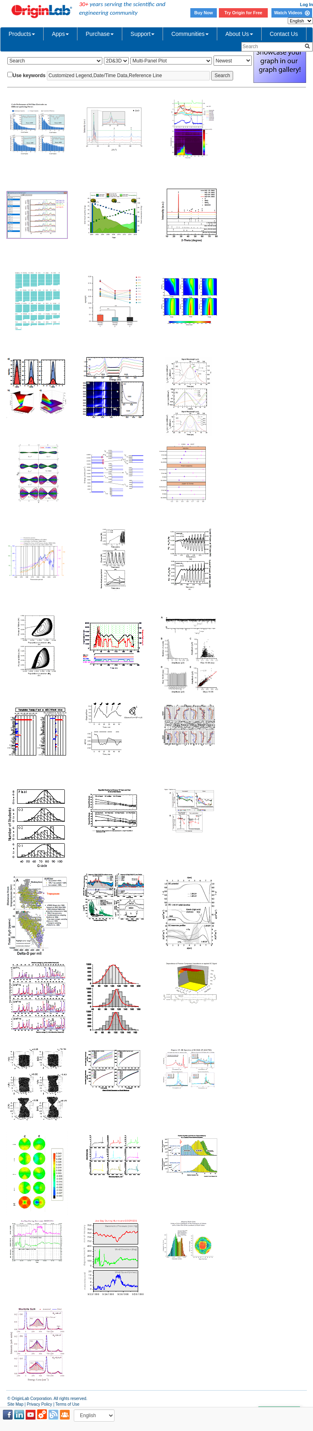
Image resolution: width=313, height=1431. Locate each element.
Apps (60, 34)
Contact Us (284, 34)
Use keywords (29, 75)
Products (22, 34)
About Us (239, 34)
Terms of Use (67, 1404)
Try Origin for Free (243, 12)
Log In (306, 4)
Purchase (100, 34)
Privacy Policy (39, 1404)
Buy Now (203, 12)
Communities (190, 34)
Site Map (15, 1404)
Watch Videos (291, 12)
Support (142, 34)
